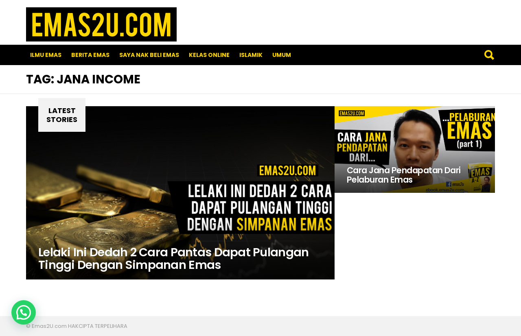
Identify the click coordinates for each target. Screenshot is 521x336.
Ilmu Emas (45, 55)
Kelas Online (209, 55)
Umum (281, 55)
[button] (23, 312)
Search (489, 55)
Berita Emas (90, 55)
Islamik (251, 55)
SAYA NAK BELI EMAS (149, 55)
